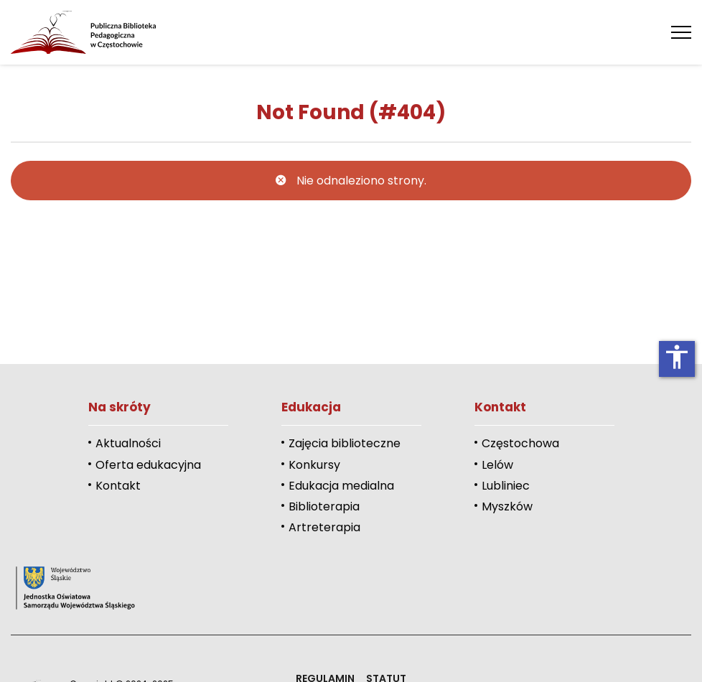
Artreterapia (324, 527)
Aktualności (128, 443)
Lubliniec (506, 485)
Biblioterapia (324, 506)
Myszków (507, 506)
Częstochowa (520, 443)
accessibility (677, 356)
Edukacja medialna (341, 485)
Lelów (497, 465)
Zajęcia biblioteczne (345, 443)
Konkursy (314, 465)
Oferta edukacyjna (148, 465)
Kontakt (118, 485)
